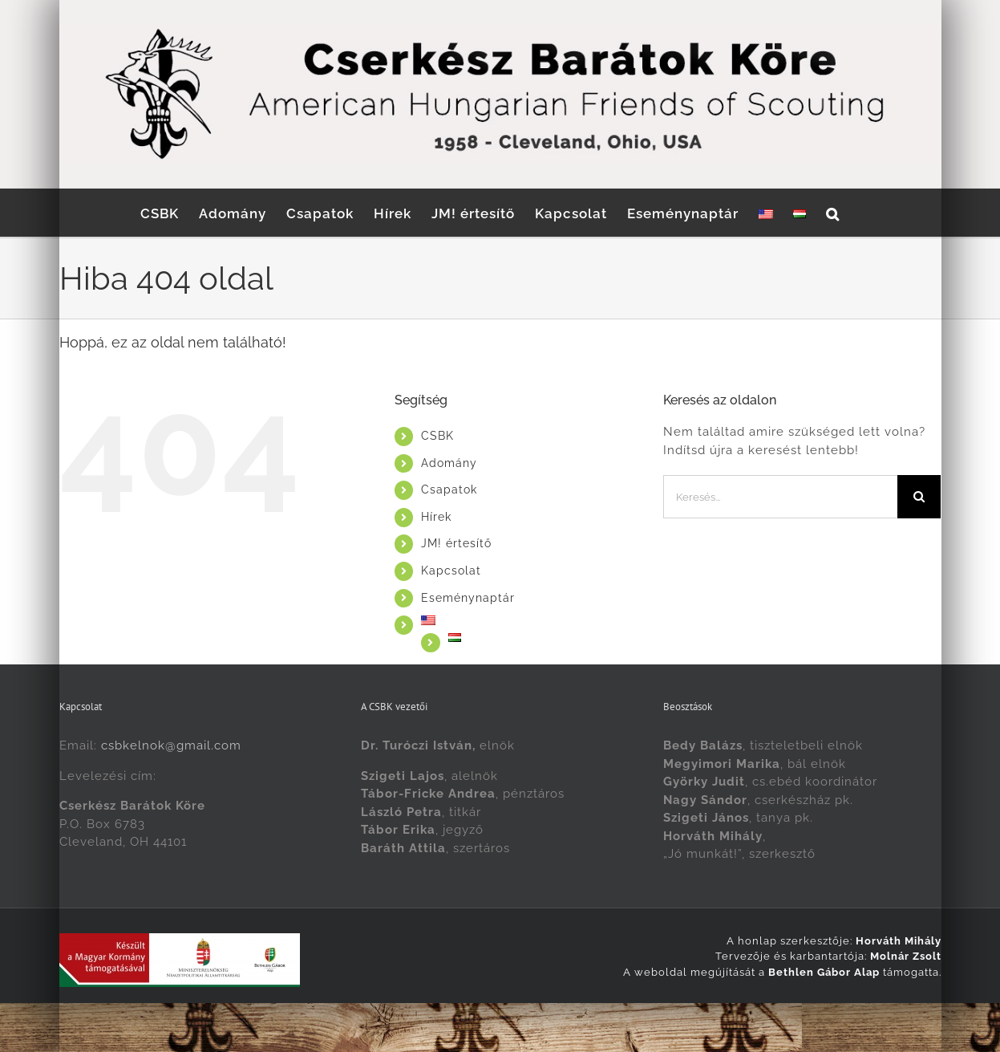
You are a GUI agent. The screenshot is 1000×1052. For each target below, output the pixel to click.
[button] (833, 213)
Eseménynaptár (468, 597)
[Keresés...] (780, 496)
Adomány (449, 463)
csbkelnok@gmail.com (171, 745)
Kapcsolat (451, 570)
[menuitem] (766, 213)
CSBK (437, 435)
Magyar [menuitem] (550, 1020)
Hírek (436, 516)
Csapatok (449, 489)
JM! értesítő (456, 543)
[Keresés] (919, 496)
